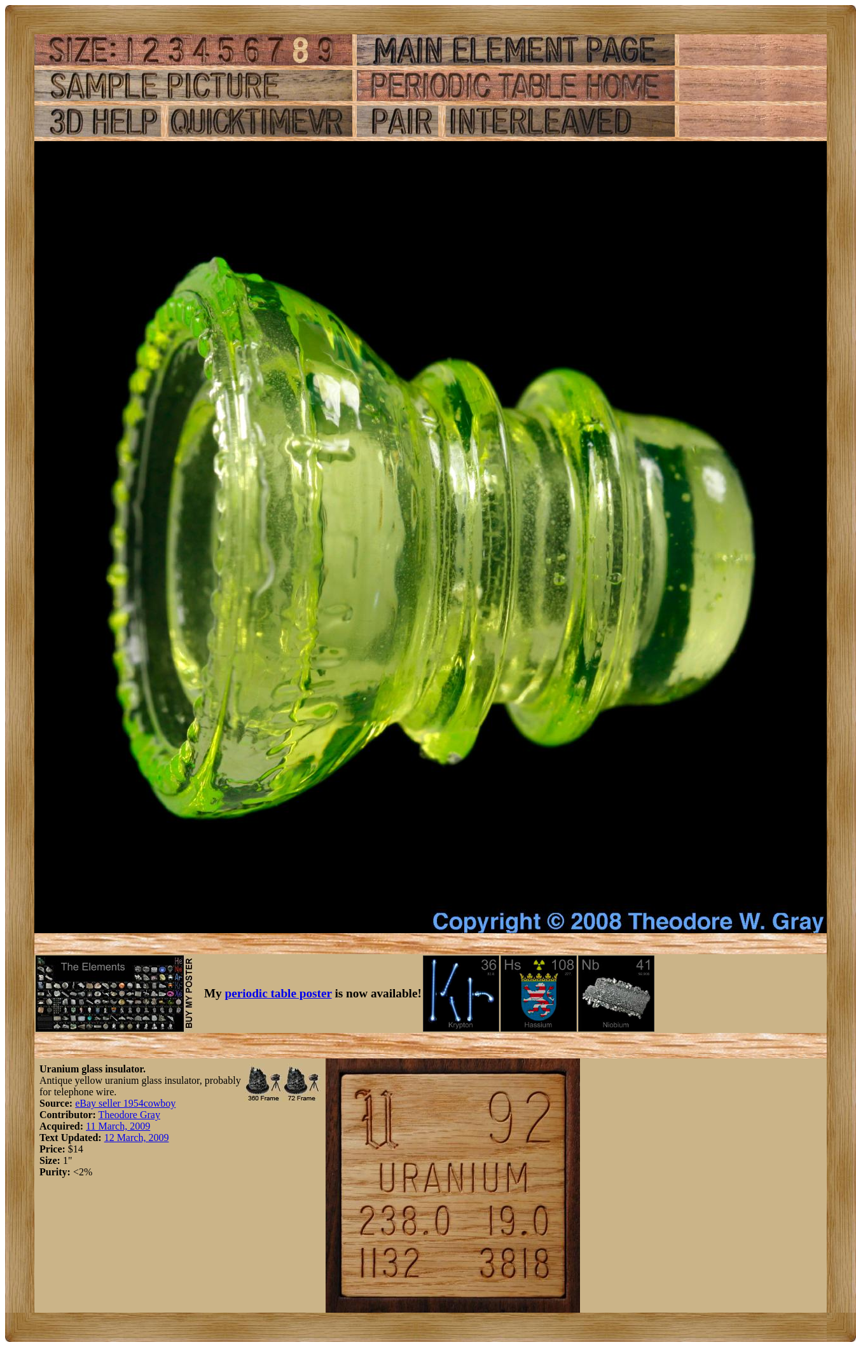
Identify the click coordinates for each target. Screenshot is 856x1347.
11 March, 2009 (118, 1126)
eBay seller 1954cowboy (125, 1103)
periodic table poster (278, 993)
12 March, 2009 (136, 1137)
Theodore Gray (129, 1114)
